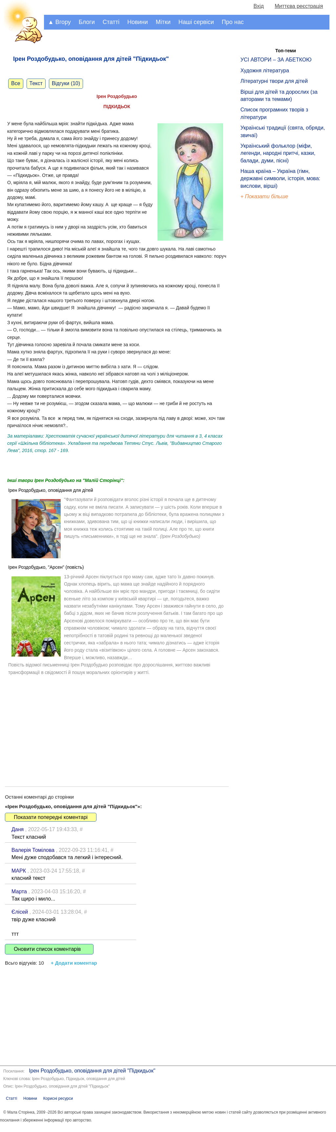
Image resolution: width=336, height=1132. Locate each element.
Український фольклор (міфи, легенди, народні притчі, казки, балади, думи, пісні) (278, 153)
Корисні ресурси (58, 1098)
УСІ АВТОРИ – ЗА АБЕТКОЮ (276, 59)
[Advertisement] (117, 724)
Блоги (87, 22)
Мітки (163, 22)
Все (15, 83)
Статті (111, 22)
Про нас (233, 22)
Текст (36, 83)
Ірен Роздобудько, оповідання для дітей (50, 490)
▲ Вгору (59, 22)
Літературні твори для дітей (274, 81)
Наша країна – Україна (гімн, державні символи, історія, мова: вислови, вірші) (280, 178)
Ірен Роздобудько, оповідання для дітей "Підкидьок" (92, 1070)
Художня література (265, 70)
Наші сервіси (196, 22)
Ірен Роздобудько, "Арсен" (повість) (46, 567)
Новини (137, 22)
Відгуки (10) (66, 83)
